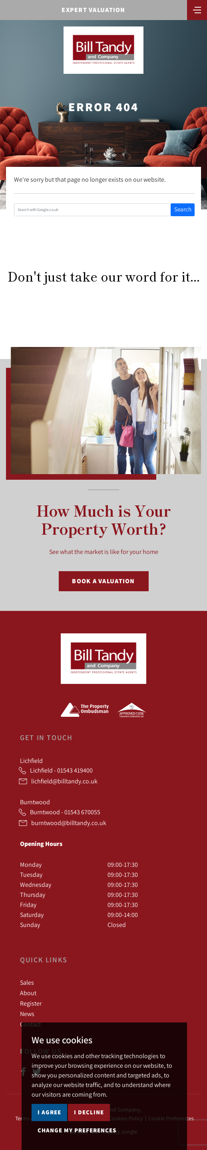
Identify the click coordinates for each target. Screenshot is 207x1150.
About (28, 993)
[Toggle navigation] (197, 9)
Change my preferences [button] (77, 1130)
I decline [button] (89, 1112)
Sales (27, 982)
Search (182, 209)
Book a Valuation (103, 581)
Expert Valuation (93, 10)
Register (31, 1003)
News (27, 1014)
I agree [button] (49, 1112)
